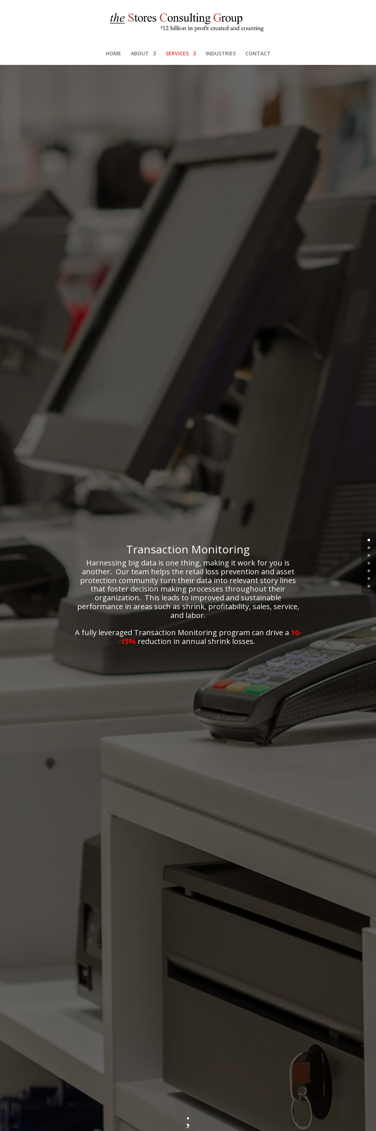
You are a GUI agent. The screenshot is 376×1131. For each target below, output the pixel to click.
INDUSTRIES (221, 54)
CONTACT (258, 54)
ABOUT (140, 54)
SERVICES (177, 54)
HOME (113, 54)
